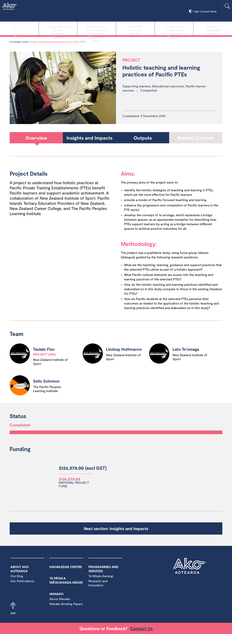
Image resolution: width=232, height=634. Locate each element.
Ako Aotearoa (189, 566)
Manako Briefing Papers (66, 604)
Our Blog (16, 576)
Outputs (143, 138)
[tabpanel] (63, 88)
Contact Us (141, 628)
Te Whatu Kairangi (58, 28)
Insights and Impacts (89, 138)
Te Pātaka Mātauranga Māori (96, 28)
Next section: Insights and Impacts (116, 528)
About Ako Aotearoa (212, 28)
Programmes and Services (174, 28)
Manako (135, 28)
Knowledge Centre (19, 28)
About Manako (59, 599)
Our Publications (22, 581)
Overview (36, 138)
